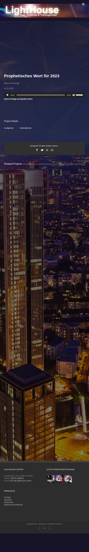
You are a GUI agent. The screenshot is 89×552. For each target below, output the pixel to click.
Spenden (8, 500)
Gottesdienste (25, 128)
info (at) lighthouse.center (20, 481)
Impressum (8, 502)
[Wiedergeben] (7, 95)
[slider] (41, 95)
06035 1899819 (17, 478)
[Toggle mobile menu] (83, 4)
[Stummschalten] (73, 95)
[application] (44, 95)
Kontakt (7, 497)
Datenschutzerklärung (13, 505)
